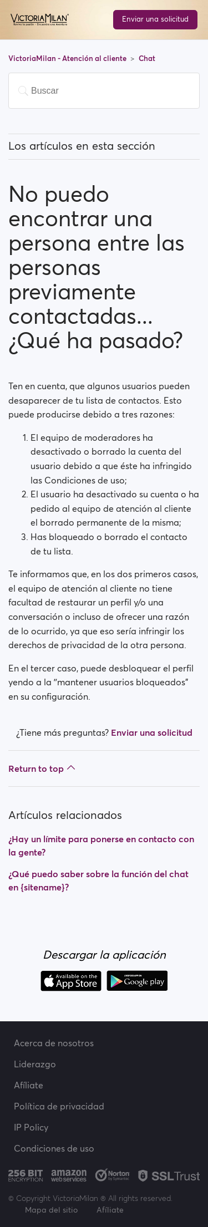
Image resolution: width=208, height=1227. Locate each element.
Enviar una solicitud (155, 19)
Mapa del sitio (51, 1210)
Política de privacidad (59, 1106)
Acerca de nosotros (54, 1042)
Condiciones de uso (54, 1148)
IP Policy (31, 1127)
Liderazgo (35, 1064)
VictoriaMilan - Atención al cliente (68, 58)
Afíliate (28, 1085)
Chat (147, 58)
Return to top (41, 768)
